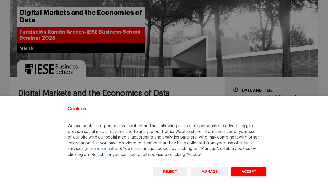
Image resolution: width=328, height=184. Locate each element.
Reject (170, 171)
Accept (249, 171)
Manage (209, 171)
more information (103, 149)
